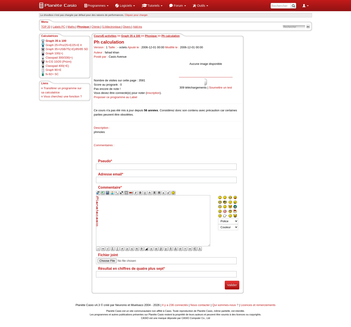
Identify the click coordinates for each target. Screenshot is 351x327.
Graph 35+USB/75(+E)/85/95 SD (67, 49)
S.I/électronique (112, 26)
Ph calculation (170, 36)
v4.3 (97, 305)
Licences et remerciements (258, 305)
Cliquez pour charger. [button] (136, 15)
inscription (153, 93)
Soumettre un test (220, 87)
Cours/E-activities (105, 36)
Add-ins (137, 26)
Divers (127, 26)
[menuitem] (96, 5)
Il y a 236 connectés (175, 305)
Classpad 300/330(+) (59, 57)
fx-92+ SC (52, 74)
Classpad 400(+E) (57, 66)
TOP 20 (45, 26)
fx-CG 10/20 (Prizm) (59, 61)
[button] (96, 5)
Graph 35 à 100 (131, 36)
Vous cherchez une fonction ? (63, 96)
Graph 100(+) (54, 53)
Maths (72, 26)
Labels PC (59, 26)
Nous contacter (200, 305)
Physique (151, 36)
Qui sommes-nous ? (225, 305)
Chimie (96, 26)
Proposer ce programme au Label (115, 97)
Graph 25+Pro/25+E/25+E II (64, 45)
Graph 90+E (53, 70)
